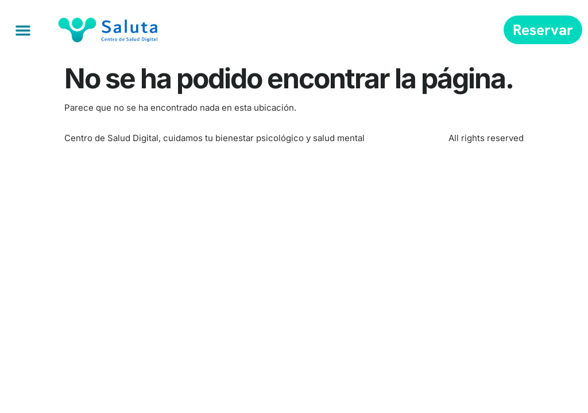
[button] (23, 30)
